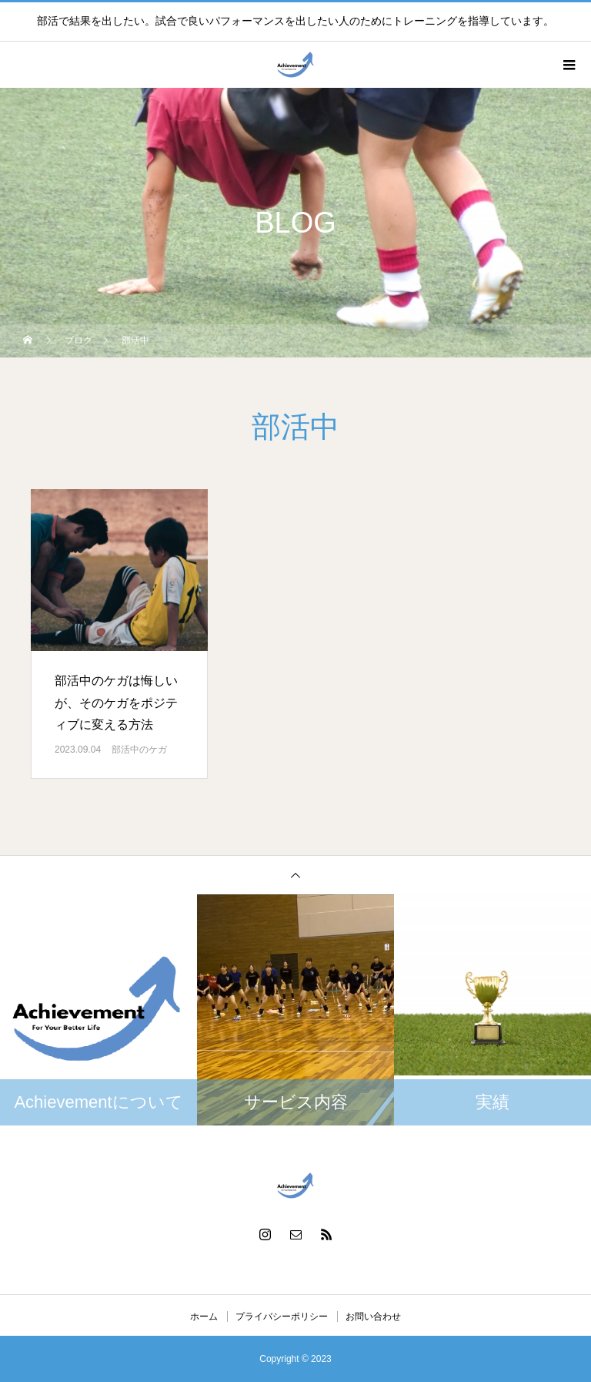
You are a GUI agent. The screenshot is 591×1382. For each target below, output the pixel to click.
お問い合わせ (373, 1316)
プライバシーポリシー (281, 1316)
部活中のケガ (139, 749)
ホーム (204, 1316)
